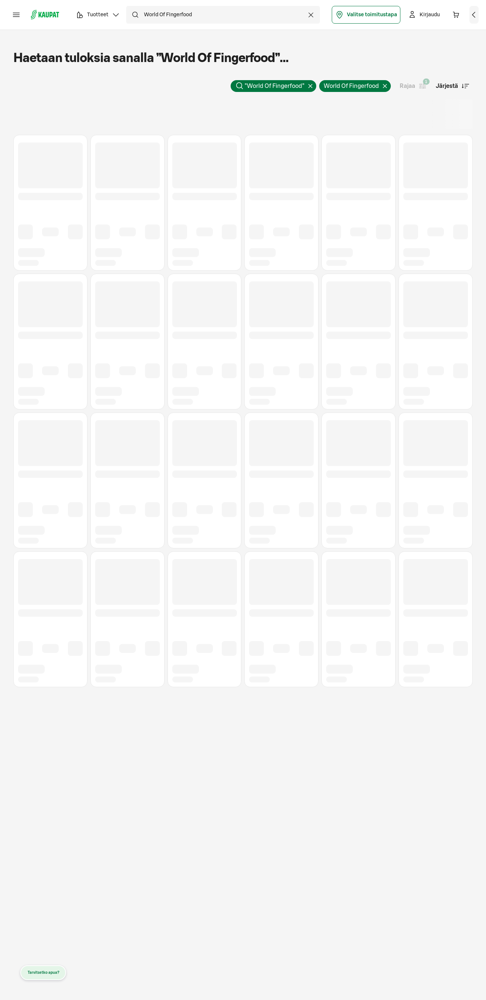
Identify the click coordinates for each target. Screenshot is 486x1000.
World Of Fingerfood (357, 87)
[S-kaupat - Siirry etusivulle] (45, 15)
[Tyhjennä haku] (311, 15)
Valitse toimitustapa (366, 14)
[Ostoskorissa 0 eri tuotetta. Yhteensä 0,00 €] (456, 15)
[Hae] (135, 15)
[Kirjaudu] (424, 15)
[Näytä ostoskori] (474, 15)
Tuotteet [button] (97, 15)
